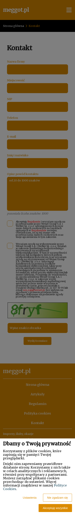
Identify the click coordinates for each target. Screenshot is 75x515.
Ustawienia (29, 497)
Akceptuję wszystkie (55, 508)
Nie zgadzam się (57, 497)
